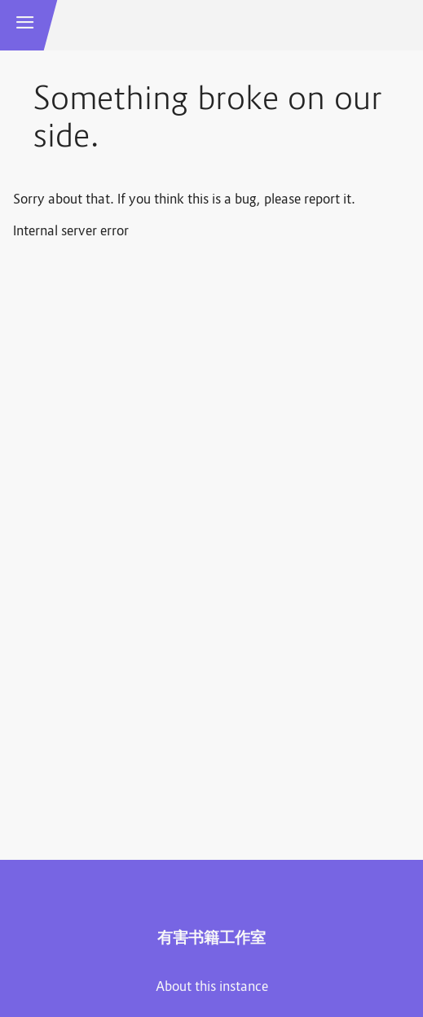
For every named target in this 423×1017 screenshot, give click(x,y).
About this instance (212, 988)
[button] (25, 25)
